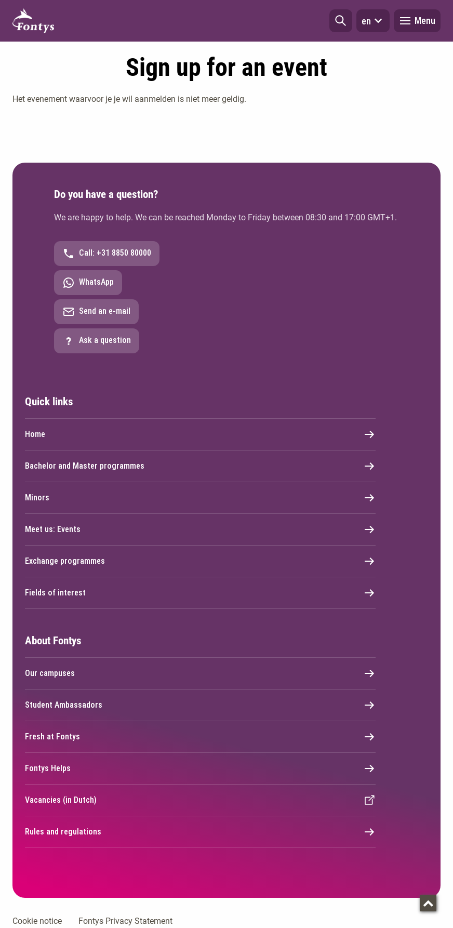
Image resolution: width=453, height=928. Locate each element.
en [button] (373, 21)
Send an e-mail (96, 312)
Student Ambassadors (200, 705)
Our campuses (200, 673)
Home (200, 434)
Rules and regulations (200, 832)
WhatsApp (88, 282)
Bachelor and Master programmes (200, 466)
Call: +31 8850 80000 (106, 253)
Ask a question (96, 341)
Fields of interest (200, 593)
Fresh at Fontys (200, 737)
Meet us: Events (200, 529)
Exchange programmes (200, 561)
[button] (340, 20)
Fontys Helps (200, 768)
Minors (200, 498)
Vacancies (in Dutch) (200, 800)
